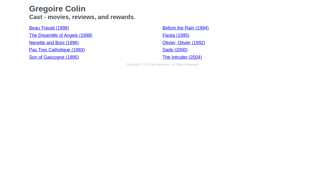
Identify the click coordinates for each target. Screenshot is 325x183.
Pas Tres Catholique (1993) (57, 49)
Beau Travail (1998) (49, 27)
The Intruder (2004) (182, 57)
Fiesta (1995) (175, 35)
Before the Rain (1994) (185, 27)
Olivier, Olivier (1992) (183, 42)
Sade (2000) (175, 49)
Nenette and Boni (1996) (54, 42)
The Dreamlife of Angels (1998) (60, 35)
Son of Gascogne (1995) (54, 57)
